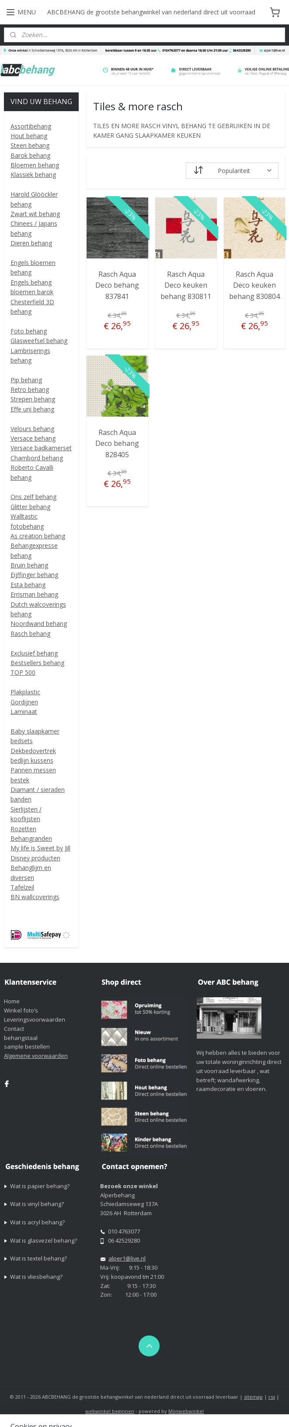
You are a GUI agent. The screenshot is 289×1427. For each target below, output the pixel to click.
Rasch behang (30, 633)
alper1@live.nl (127, 1258)
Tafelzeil (22, 887)
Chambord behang (36, 458)
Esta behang (27, 585)
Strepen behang (32, 399)
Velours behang (32, 429)
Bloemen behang (34, 165)
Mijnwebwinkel (186, 1411)
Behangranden (31, 838)
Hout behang (28, 136)
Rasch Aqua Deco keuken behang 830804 (254, 285)
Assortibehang (30, 126)
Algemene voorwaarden (36, 1056)
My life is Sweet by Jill (40, 848)
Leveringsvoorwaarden (34, 1019)
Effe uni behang (32, 409)
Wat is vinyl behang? (37, 1204)
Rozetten (23, 829)
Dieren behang (31, 243)
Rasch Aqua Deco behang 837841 (117, 285)
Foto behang (28, 331)
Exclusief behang (34, 653)
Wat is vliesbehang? (36, 1277)
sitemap (253, 1396)
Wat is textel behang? (38, 1258)
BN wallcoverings (34, 897)
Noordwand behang (38, 623)
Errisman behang (34, 594)
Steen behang (29, 145)
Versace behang (33, 438)
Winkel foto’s (21, 1010)
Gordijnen (24, 702)
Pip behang (26, 380)
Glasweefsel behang (38, 340)
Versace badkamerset (41, 448)
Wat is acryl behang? (37, 1222)
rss (271, 1396)
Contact (14, 1029)
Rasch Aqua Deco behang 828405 (117, 443)
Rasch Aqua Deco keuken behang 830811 (185, 285)
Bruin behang (29, 565)
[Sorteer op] (232, 170)
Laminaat (23, 711)
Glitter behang (30, 507)
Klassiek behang (33, 174)
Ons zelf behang (33, 497)
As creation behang (37, 536)
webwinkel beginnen (109, 1411)
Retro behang (29, 389)
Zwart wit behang (35, 214)
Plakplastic (25, 692)
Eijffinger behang (34, 575)
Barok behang (30, 155)
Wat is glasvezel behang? (43, 1240)
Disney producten (35, 858)
